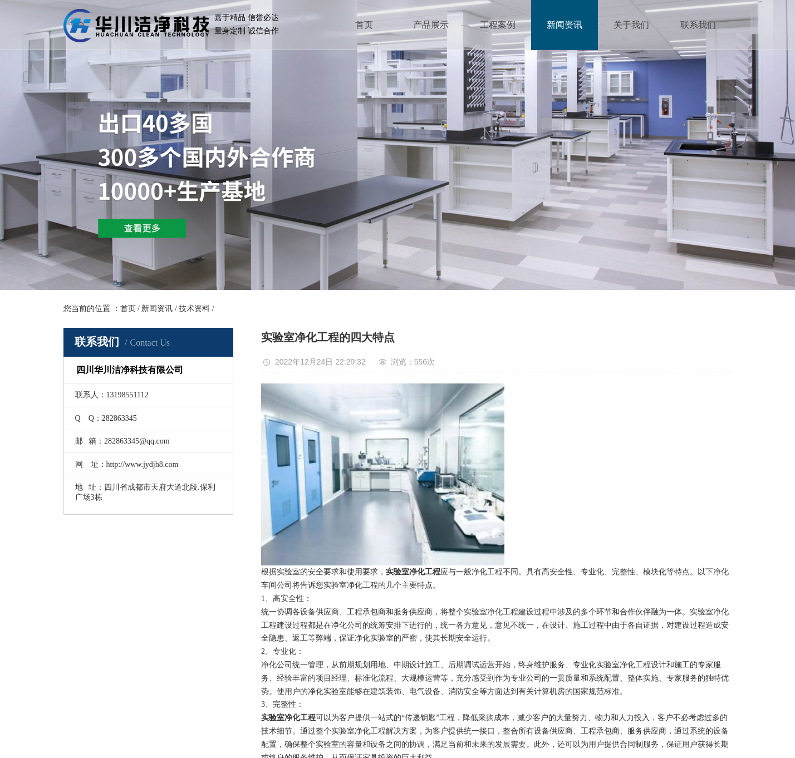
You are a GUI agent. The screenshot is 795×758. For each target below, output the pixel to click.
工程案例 (498, 24)
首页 (364, 24)
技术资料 (194, 308)
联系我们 (698, 24)
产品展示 (431, 24)
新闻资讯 (564, 24)
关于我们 (631, 24)
